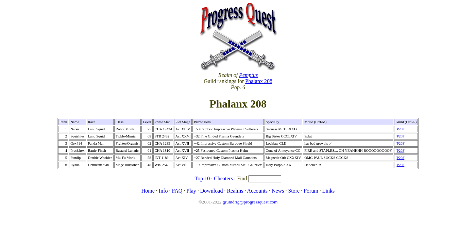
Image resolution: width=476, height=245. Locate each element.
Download (211, 191)
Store (294, 191)
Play (191, 191)
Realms (235, 191)
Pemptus (248, 75)
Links (328, 191)
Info (163, 191)
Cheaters (223, 178)
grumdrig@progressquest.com (250, 202)
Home (148, 191)
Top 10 (202, 178)
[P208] (400, 129)
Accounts (257, 191)
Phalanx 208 (258, 81)
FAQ (177, 191)
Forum (311, 191)
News (278, 191)
